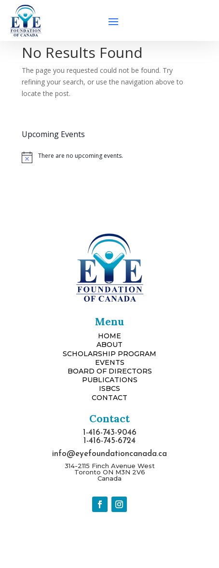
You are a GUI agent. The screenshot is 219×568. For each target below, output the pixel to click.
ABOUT (109, 344)
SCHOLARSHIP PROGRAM (109, 353)
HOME (109, 336)
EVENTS (109, 362)
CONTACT (109, 397)
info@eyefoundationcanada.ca (109, 454)
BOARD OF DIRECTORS (110, 371)
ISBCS (109, 388)
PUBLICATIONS (109, 379)
